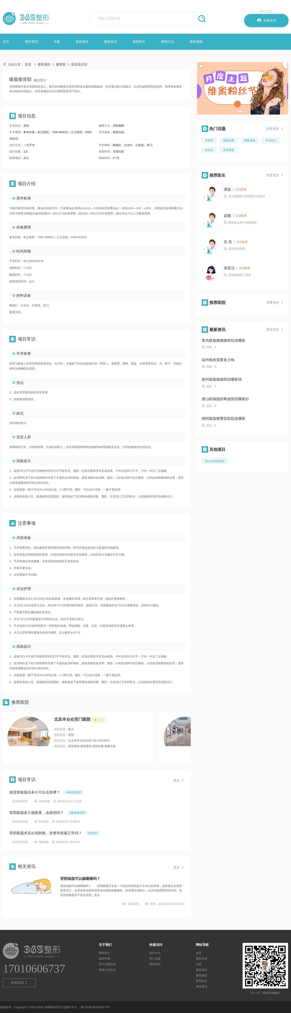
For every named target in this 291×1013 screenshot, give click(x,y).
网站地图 (266, 11)
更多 (178, 780)
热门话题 (155, 958)
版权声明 (104, 958)
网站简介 (104, 953)
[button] (240, 111)
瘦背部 (61, 64)
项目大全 (155, 953)
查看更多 (275, 128)
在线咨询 (19, 983)
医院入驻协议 (107, 969)
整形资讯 (31, 41)
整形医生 (139, 41)
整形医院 (110, 41)
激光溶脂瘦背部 (215, 461)
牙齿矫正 (270, 140)
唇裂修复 (249, 140)
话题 (57, 41)
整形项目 (82, 41)
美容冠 (209, 140)
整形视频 (196, 41)
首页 (6, 41)
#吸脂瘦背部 (74, 792)
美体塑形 (228, 150)
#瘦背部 (93, 833)
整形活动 (167, 41)
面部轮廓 (228, 140)
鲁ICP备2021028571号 (95, 1007)
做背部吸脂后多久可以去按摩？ (34, 792)
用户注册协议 (107, 964)
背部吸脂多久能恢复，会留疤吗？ (36, 813)
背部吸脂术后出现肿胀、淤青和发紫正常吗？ (45, 833)
